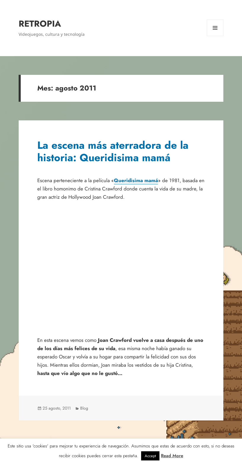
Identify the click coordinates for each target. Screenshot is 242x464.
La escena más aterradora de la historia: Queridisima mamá (112, 151)
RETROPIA (40, 23)
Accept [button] (150, 456)
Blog (84, 408)
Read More (172, 455)
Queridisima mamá (136, 180)
